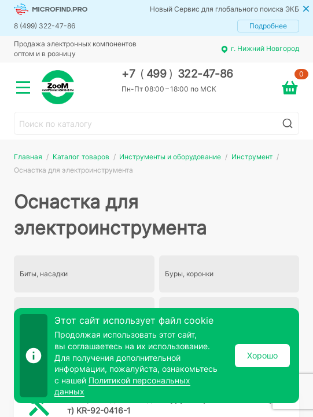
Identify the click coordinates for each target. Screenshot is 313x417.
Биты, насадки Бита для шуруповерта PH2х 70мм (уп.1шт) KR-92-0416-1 (178, 404)
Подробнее (268, 25)
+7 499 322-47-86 (177, 74)
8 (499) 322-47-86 (44, 25)
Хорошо (262, 355)
